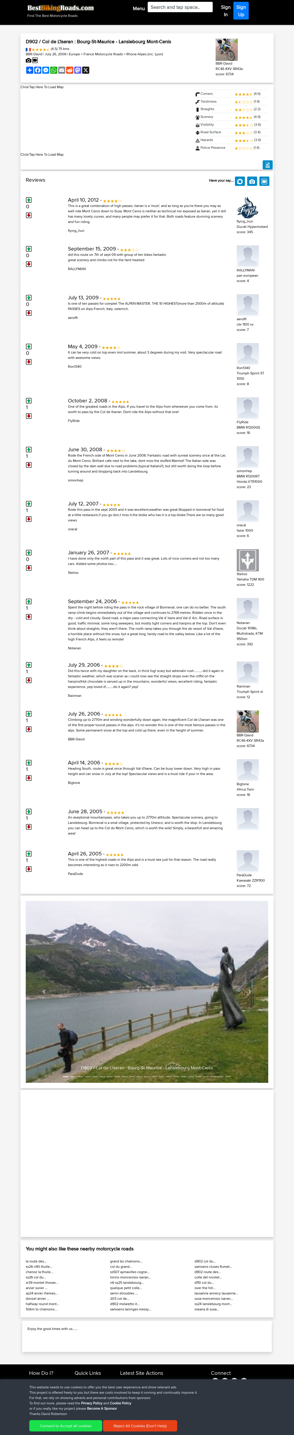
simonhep (75, 480)
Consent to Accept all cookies (65, 1426)
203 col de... (119, 1298)
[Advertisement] (104, 121)
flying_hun (76, 230)
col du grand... (121, 1266)
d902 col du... (205, 1261)
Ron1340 (74, 366)
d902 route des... (208, 1271)
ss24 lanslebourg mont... (213, 1303)
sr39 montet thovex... (42, 1282)
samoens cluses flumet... (213, 1266)
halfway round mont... (42, 1303)
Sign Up (241, 11)
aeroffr (73, 317)
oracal (72, 529)
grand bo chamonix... (126, 1261)
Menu (139, 8)
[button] (44, 992)
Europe (74, 54)
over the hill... (205, 1287)
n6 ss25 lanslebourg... (127, 1282)
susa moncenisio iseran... (214, 1298)
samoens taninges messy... (130, 1309)
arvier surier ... (37, 1287)
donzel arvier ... (38, 1298)
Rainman (74, 695)
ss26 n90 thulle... (39, 1266)
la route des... (36, 1261)
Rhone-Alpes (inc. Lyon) (144, 54)
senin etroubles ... (124, 1293)
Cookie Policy (120, 1403)
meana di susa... (207, 1309)
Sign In (225, 11)
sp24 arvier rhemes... (42, 1293)
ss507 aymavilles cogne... (130, 1271)
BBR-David (34, 54)
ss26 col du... (36, 1277)
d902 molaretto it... (125, 1303)
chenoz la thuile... (39, 1271)
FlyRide (74, 420)
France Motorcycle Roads (103, 54)
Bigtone (74, 782)
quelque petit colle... (126, 1287)
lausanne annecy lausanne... (216, 1293)
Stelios (73, 572)
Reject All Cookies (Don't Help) (140, 1426)
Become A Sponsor (102, 1408)
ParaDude (75, 873)
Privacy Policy (91, 1403)
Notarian (74, 648)
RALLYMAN (77, 268)
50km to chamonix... (41, 1309)
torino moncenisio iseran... (130, 1277)
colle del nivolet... (208, 1277)
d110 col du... (204, 1282)
